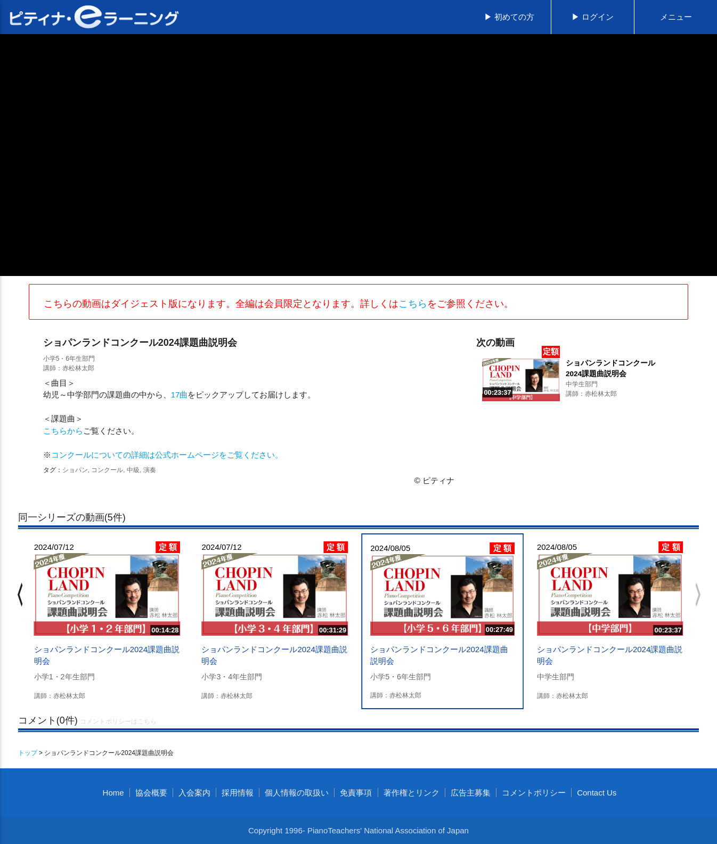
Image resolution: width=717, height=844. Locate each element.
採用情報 (238, 792)
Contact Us (596, 792)
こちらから (63, 430)
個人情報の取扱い (297, 792)
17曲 (179, 394)
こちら (412, 303)
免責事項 (356, 792)
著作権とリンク (411, 792)
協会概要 (151, 792)
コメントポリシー (534, 792)
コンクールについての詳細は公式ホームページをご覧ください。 (167, 454)
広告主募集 (471, 792)
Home (113, 792)
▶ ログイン (593, 16)
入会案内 (194, 792)
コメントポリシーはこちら (118, 721)
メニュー (676, 16)
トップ (27, 753)
